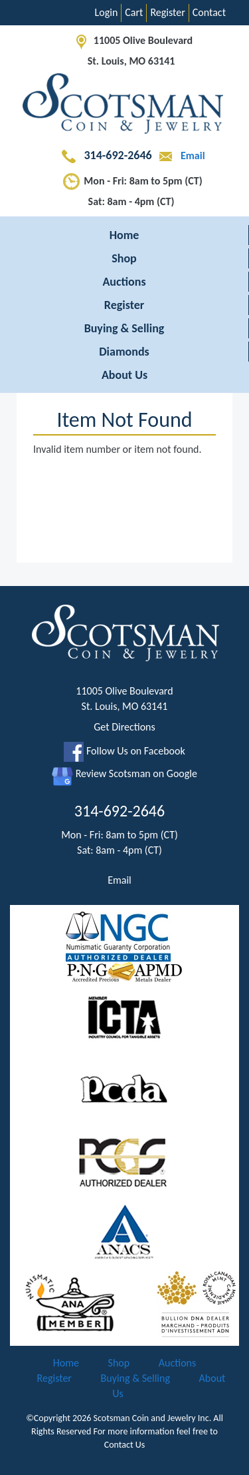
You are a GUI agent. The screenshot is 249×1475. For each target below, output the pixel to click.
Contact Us (124, 1444)
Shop (124, 258)
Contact (209, 12)
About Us (124, 375)
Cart (134, 12)
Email (179, 155)
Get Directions (124, 727)
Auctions (123, 281)
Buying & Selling (124, 328)
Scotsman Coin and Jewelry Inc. (153, 1418)
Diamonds (124, 351)
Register (167, 12)
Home (124, 235)
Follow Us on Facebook (124, 750)
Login (106, 12)
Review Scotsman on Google (124, 773)
